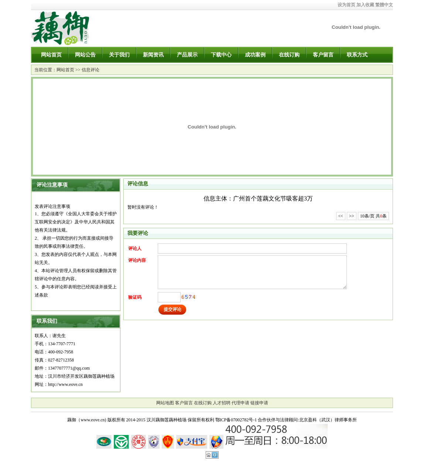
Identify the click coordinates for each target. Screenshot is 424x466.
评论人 (134, 248)
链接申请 (259, 402)
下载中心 (221, 55)
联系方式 (357, 55)
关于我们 (119, 55)
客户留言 (323, 55)
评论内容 (137, 260)
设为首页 (346, 4)
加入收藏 (365, 4)
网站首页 (51, 55)
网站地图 (165, 402)
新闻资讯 (153, 55)
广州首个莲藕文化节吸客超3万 (273, 198)
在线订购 (289, 55)
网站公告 (85, 55)
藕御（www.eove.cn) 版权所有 (96, 419)
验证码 (134, 297)
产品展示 (187, 55)
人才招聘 (221, 402)
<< (340, 216)
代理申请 (240, 402)
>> (351, 216)
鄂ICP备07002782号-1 (236, 419)
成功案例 (255, 55)
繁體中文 (384, 4)
